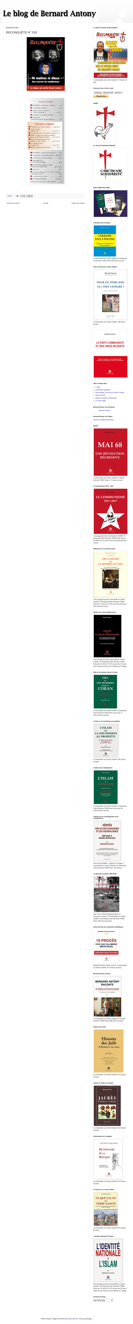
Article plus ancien (78, 203)
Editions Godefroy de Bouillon (106, 398)
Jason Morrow (73, 1319)
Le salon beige (100, 401)
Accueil (45, 203)
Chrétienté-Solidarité (102, 390)
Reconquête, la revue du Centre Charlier (109, 392)
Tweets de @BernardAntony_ (103, 420)
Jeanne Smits (100, 395)
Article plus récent (13, 203)
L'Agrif (97, 387)
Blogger (89, 1319)
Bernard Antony (104, 410)
